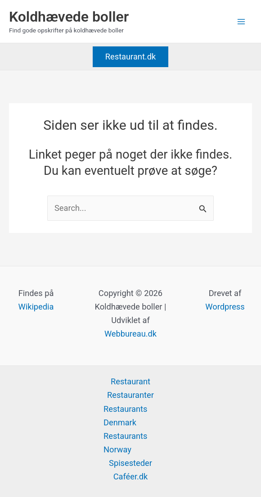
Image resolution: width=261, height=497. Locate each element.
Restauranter (130, 395)
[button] (130, 56)
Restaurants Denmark (125, 415)
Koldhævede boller (69, 16)
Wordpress (224, 306)
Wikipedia (36, 306)
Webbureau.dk (130, 333)
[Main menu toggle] (241, 21)
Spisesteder (130, 463)
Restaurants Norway (125, 442)
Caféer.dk (130, 476)
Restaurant (130, 381)
